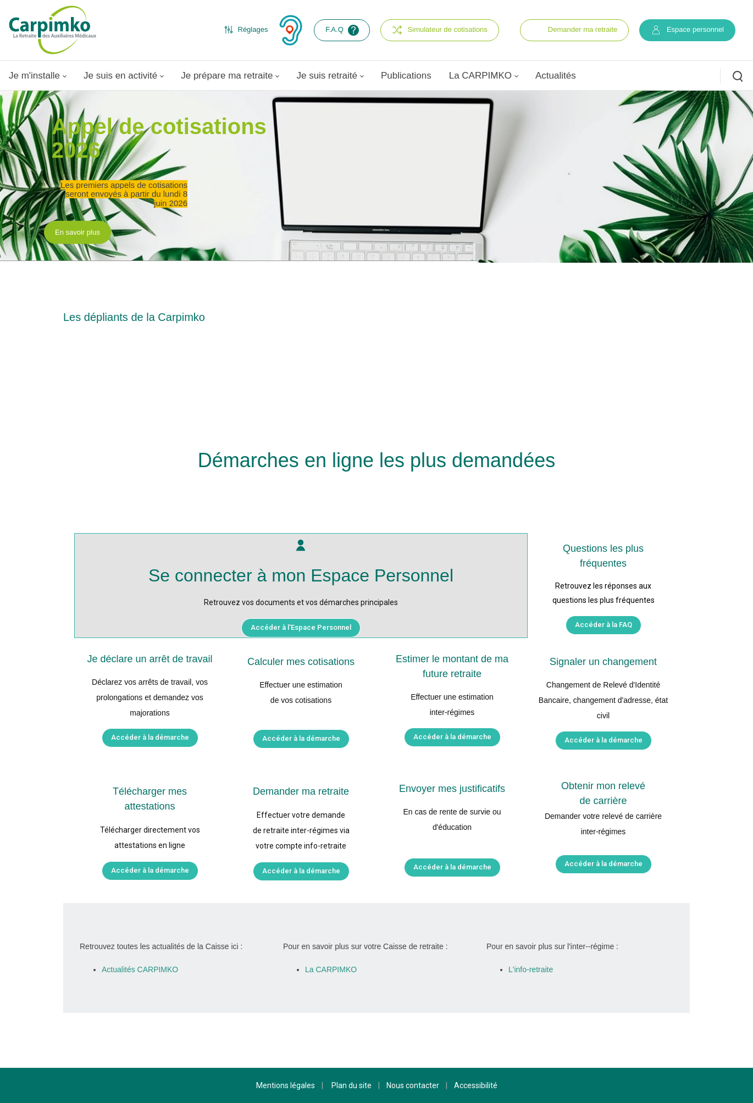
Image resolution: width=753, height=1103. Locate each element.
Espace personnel (687, 30)
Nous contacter (412, 1085)
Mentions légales (285, 1085)
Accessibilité (475, 1085)
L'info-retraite (530, 969)
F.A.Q (343, 30)
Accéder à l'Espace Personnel (301, 627)
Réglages (246, 29)
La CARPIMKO (331, 969)
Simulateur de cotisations (440, 30)
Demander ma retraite (582, 29)
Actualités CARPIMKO (140, 969)
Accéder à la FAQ (603, 624)
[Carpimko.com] (52, 29)
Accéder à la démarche (150, 737)
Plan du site (351, 1085)
